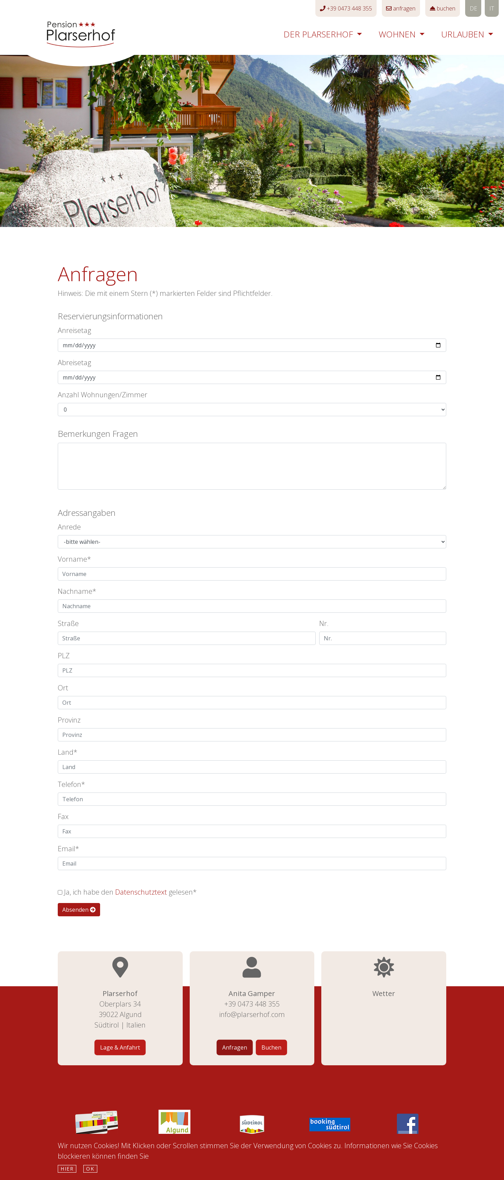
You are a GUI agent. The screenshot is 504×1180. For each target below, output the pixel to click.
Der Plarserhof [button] (319, 34)
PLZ (64, 655)
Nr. (324, 623)
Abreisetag (74, 362)
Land (66, 752)
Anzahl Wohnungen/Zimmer (102, 394)
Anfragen (234, 1047)
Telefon (69, 784)
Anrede (69, 527)
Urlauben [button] (463, 34)
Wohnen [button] (398, 34)
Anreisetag (74, 330)
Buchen (271, 1047)
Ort (63, 687)
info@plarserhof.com (252, 1014)
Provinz (69, 720)
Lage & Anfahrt (120, 1047)
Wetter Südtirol (383, 1036)
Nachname (75, 591)
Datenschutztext (141, 892)
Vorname (72, 559)
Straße (68, 623)
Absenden (79, 910)
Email (66, 848)
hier (67, 1168)
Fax (63, 816)
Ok (90, 1168)
